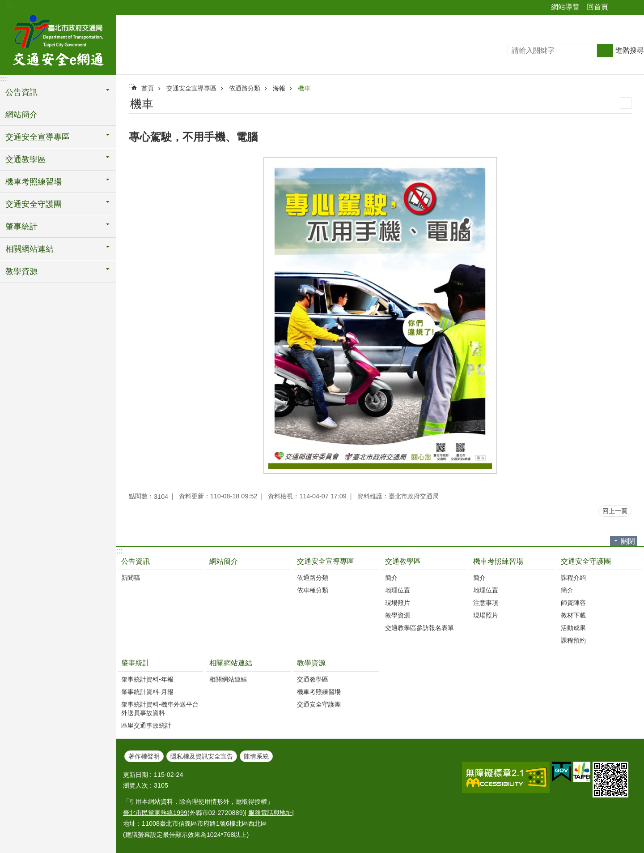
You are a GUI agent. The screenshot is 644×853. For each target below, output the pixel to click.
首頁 (147, 88)
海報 (279, 88)
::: (10, 5)
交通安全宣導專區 (191, 88)
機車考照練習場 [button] (33, 181)
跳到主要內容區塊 (4, 4)
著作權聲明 (144, 756)
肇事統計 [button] (21, 226)
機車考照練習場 (498, 561)
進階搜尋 (629, 50)
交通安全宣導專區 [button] (37, 137)
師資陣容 (573, 602)
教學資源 (397, 615)
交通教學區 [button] (25, 159)
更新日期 (135, 774)
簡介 (391, 577)
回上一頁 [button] (614, 510)
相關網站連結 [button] (29, 248)
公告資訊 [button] (21, 92)
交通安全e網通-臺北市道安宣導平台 (58, 43)
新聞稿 (130, 577)
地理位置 (397, 590)
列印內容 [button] (625, 103)
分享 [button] (619, 7)
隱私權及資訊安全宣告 (201, 756)
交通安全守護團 (586, 561)
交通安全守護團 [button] (33, 204)
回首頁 (597, 7)
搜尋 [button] (605, 50)
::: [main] (132, 86)
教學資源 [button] (21, 271)
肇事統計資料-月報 (147, 691)
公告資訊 (135, 561)
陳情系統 (256, 756)
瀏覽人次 (135, 785)
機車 (304, 88)
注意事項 (485, 602)
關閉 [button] (628, 541)
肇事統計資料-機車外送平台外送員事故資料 (160, 708)
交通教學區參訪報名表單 (419, 627)
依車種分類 (312, 590)
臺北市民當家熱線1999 (155, 812)
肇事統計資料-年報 (147, 679)
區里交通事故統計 (146, 725)
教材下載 (573, 615)
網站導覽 (565, 7)
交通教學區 (403, 561)
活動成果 (573, 627)
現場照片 (397, 602)
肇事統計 (135, 663)
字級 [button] (632, 7)
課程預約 (573, 640)
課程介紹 (573, 577)
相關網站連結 (230, 663)
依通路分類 (244, 88)
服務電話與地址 (270, 812)
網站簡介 (21, 114)
